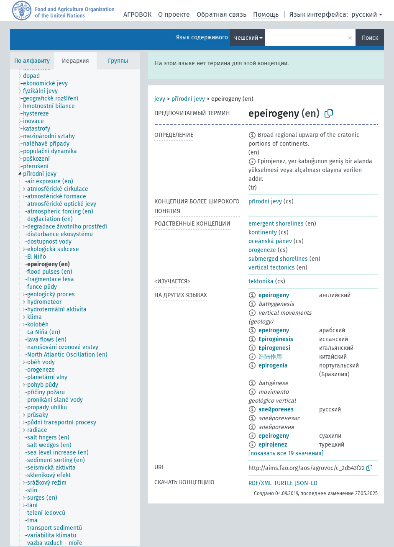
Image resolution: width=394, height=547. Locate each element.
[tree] (75, 307)
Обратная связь (221, 14)
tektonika (261, 281)
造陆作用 (270, 356)
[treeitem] (35, 76)
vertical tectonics (271, 267)
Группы (118, 60)
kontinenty (262, 232)
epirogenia (273, 365)
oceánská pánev (270, 241)
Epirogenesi (274, 348)
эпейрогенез (276, 409)
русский (364, 14)
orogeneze (262, 250)
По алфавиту (32, 60)
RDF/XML (260, 483)
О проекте (174, 14)
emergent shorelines (276, 223)
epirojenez (272, 444)
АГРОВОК (137, 14)
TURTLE (283, 483)
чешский (246, 37)
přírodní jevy (188, 99)
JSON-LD (306, 483)
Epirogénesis (275, 339)
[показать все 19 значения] (286, 453)
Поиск (370, 37)
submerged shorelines (278, 258)
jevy (159, 99)
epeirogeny (273, 295)
